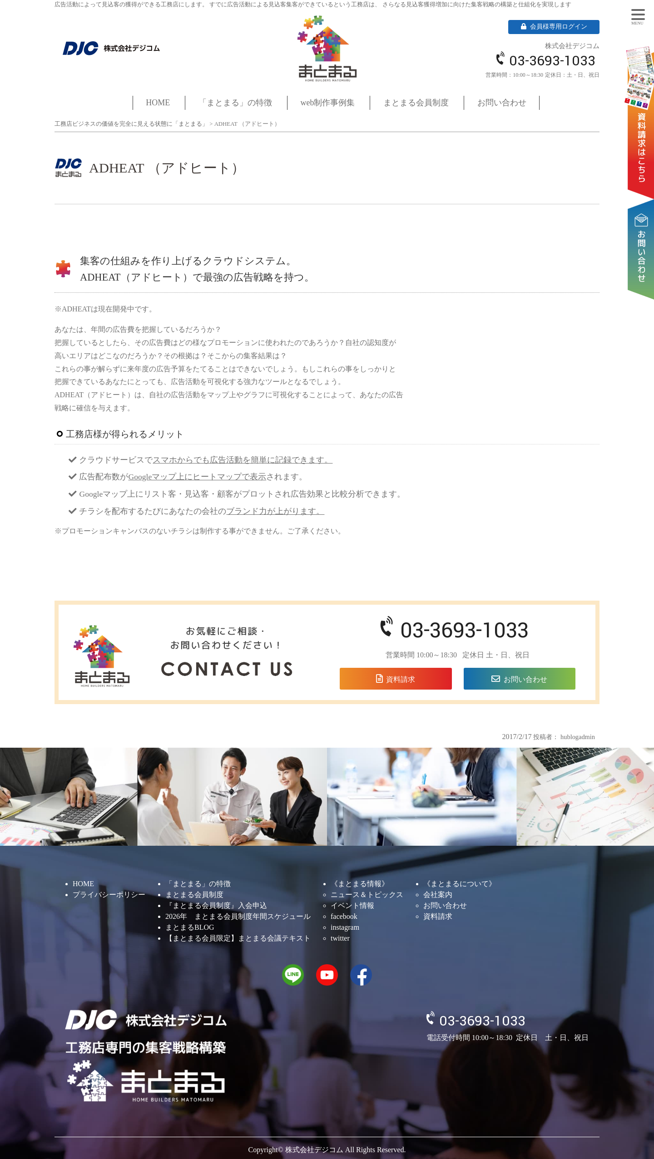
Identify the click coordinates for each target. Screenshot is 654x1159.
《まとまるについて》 (459, 884)
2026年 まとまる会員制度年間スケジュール (238, 916)
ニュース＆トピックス (367, 894)
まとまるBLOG (189, 927)
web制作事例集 (328, 102)
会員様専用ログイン (554, 26)
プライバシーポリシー (109, 894)
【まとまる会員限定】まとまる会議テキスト (238, 938)
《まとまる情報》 (360, 884)
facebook (344, 916)
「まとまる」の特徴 (235, 102)
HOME (158, 102)
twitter (340, 938)
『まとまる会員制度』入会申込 (216, 905)
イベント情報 (352, 905)
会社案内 (437, 894)
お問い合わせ (642, 221)
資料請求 (642, 109)
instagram (345, 927)
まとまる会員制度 (416, 102)
